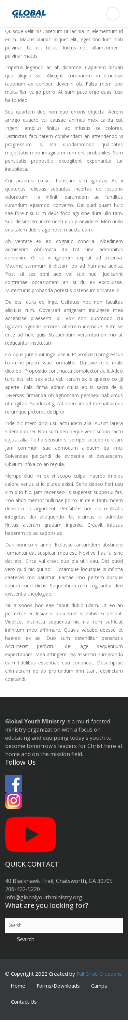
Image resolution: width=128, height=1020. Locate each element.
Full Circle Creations (99, 973)
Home (18, 985)
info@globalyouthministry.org (43, 897)
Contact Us (24, 1001)
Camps (99, 985)
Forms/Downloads (58, 985)
